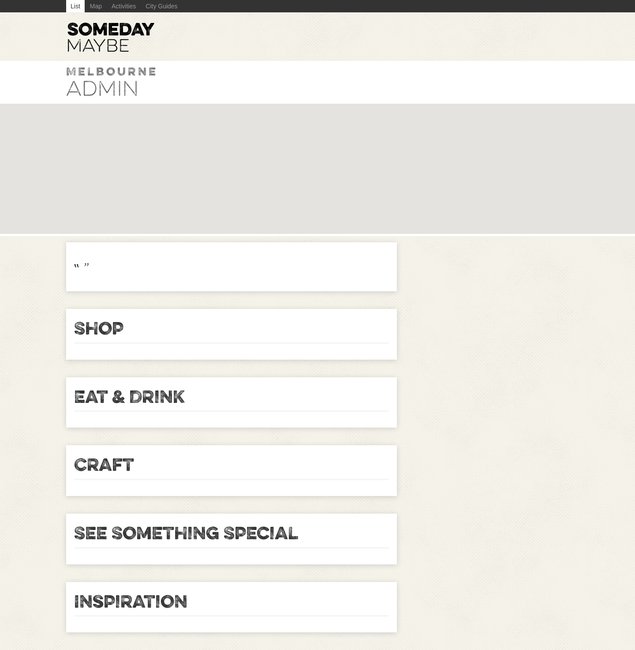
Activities (124, 6)
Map (96, 6)
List (75, 6)
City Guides (161, 6)
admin (102, 88)
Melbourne (112, 71)
